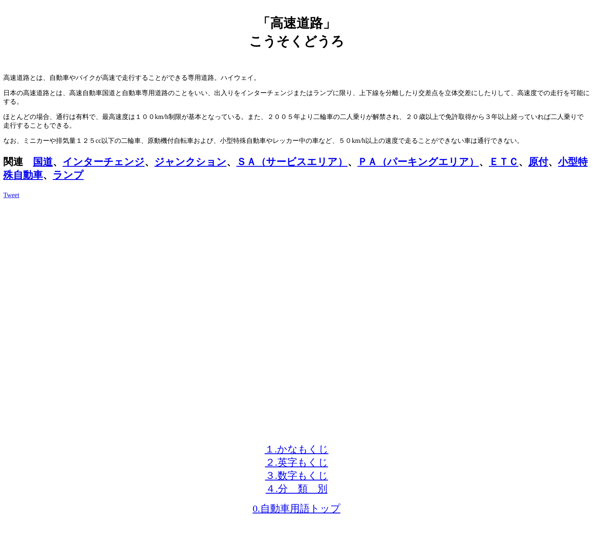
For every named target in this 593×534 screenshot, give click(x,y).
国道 (43, 161)
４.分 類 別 (296, 488)
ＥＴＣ (503, 161)
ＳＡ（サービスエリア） (292, 161)
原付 (538, 161)
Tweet (11, 194)
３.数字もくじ (296, 475)
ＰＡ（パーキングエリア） (418, 161)
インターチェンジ (104, 161)
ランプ (68, 175)
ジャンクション (190, 161)
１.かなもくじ (297, 449)
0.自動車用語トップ (297, 508)
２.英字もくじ (296, 462)
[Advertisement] (296, 263)
